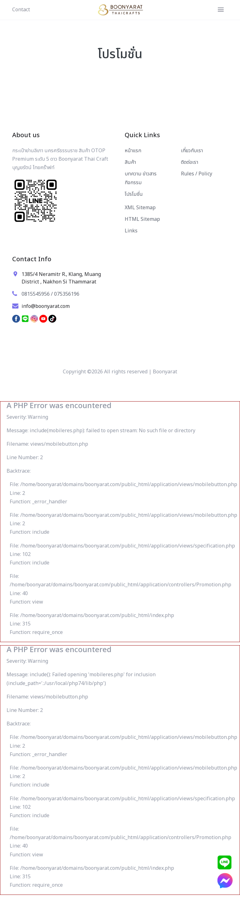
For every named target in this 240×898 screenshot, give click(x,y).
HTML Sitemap (142, 219)
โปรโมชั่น (134, 194)
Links (131, 231)
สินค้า (130, 162)
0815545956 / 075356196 (50, 294)
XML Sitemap (140, 207)
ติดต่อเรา (189, 162)
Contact (21, 9)
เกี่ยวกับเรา (192, 150)
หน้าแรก (133, 150)
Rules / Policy (196, 174)
